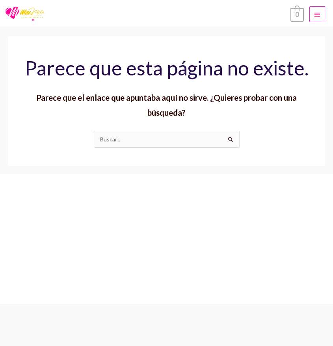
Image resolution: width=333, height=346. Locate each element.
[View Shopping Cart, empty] (296, 14)
